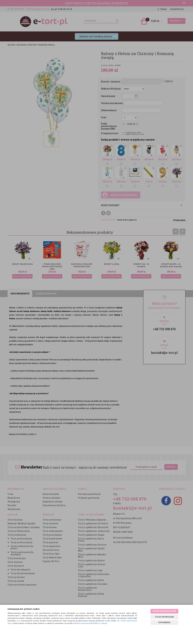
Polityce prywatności (84, 623)
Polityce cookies (100, 623)
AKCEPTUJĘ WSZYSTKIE (164, 611)
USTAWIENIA (164, 622)
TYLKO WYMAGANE (164, 617)
